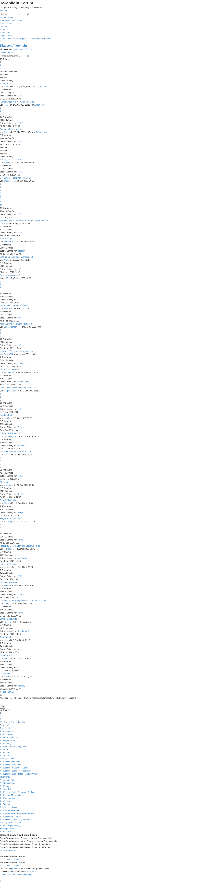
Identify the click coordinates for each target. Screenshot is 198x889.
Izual (6, 640)
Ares (6, 260)
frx (31, 49)
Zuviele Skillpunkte (8, 619)
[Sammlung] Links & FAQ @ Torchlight (17, 102)
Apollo (20, 649)
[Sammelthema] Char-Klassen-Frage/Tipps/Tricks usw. (24, 220)
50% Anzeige (6, 239)
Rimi (20, 494)
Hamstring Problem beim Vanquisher (16, 351)
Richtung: (67, 698)
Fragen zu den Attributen (11, 518)
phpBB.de (31, 872)
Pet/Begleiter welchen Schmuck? (15, 306)
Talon (19, 427)
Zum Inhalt (5, 11)
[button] (0, 68)
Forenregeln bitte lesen (10, 129)
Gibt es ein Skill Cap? (9, 655)
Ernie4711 (8, 354)
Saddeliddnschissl (12, 327)
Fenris (20, 540)
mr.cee (7, 567)
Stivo (6, 309)
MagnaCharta (10, 391)
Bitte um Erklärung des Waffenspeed (16, 257)
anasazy (21, 686)
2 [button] (0, 65)
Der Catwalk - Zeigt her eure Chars (15, 178)
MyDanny (8, 521)
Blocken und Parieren (9, 369)
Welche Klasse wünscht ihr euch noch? (17, 452)
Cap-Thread (5, 637)
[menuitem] (11, 20)
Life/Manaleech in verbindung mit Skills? (18, 388)
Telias (6, 132)
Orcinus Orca (10, 436)
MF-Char (4, 482)
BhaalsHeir (22, 631)
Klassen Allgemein (13, 45)
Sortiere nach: (40, 698)
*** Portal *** (5, 84)
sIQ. (7, 278)
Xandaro (7, 585)
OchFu (21, 594)
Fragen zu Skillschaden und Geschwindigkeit (20, 546)
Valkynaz (8, 485)
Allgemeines (41, 87)
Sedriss (7, 658)
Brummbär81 (9, 372)
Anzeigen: (12, 698)
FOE (27, 49)
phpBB (14, 869)
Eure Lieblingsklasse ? (10, 275)
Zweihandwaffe (7, 415)
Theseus (7, 163)
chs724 (7, 418)
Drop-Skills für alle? (9, 500)
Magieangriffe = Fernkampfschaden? (16, 324)
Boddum (7, 242)
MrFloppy (8, 549)
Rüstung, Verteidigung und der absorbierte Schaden (23, 601)
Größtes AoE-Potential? (10, 433)
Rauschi (7, 622)
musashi (7, 677)
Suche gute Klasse (8, 582)
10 (1, 205)
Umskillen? (5, 674)
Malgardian (18, 49)
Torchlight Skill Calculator (11, 160)
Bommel (21, 445)
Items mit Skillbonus (9, 564)
